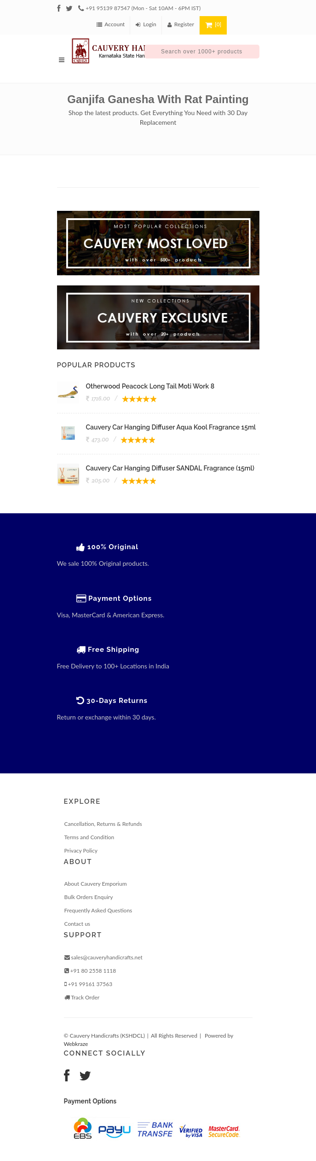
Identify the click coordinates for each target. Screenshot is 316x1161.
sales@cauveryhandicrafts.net (103, 957)
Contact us (77, 923)
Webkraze (76, 1043)
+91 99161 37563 (88, 984)
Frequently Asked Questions (98, 910)
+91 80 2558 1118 (90, 970)
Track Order (82, 997)
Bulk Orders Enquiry (88, 897)
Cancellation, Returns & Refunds (103, 823)
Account (111, 24)
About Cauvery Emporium (95, 883)
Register (180, 24)
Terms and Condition (89, 837)
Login (146, 24)
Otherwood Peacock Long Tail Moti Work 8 (150, 386)
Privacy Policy (81, 850)
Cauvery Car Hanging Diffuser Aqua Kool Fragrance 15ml (171, 427)
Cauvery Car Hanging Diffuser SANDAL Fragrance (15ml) (170, 468)
